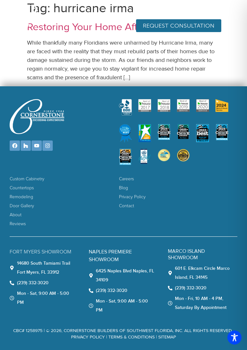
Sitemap (167, 337)
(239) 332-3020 (213, 10)
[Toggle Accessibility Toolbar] (234, 337)
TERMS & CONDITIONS (131, 337)
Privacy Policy (88, 337)
